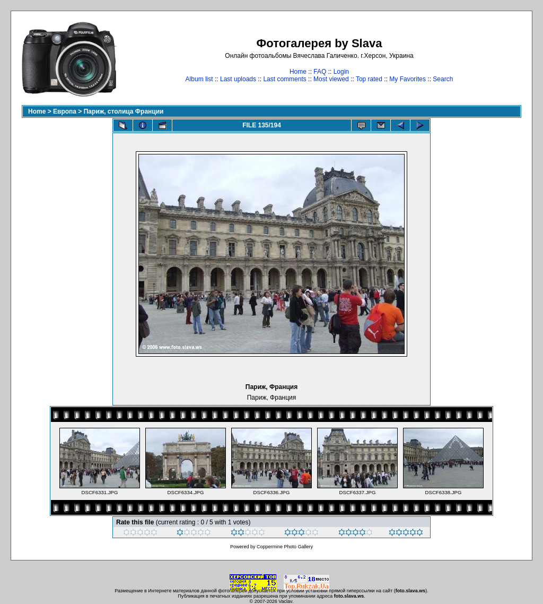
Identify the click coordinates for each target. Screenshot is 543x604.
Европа (64, 111)
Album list (199, 79)
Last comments (284, 79)
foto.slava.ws (411, 590)
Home (298, 71)
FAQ (319, 71)
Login (341, 71)
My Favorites (407, 79)
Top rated (369, 79)
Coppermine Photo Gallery (285, 546)
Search (443, 79)
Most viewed (331, 79)
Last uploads (238, 79)
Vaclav (285, 601)
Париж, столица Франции (124, 111)
